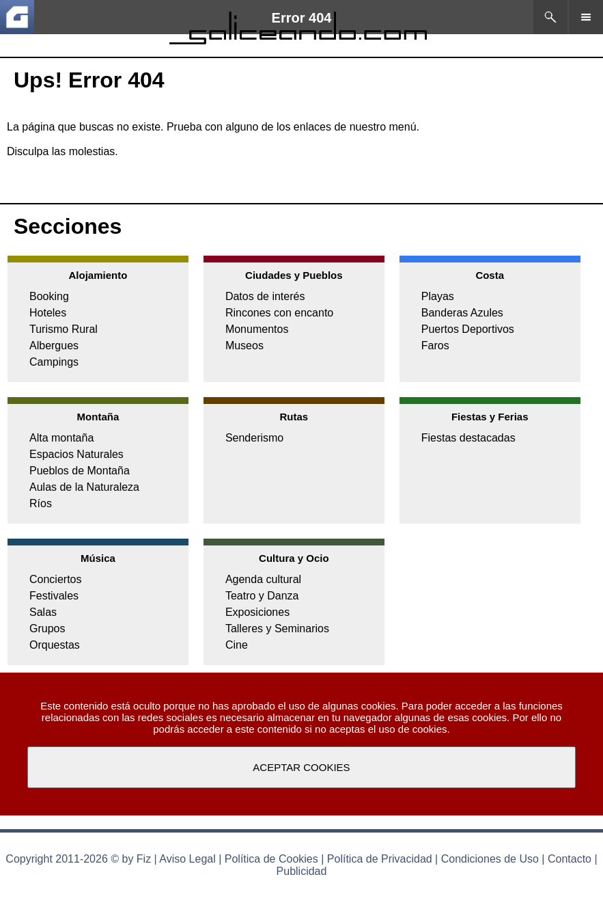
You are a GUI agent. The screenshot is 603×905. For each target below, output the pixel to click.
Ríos (40, 503)
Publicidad (302, 871)
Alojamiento (98, 275)
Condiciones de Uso (490, 859)
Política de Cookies (271, 859)
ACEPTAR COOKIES (301, 767)
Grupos (47, 628)
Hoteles (47, 313)
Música (98, 558)
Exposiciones (257, 612)
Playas (437, 296)
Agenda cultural (263, 579)
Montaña (98, 416)
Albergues (54, 345)
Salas (43, 612)
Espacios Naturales (76, 454)
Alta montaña (61, 438)
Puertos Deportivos (467, 329)
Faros (435, 345)
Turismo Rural (63, 329)
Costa (489, 275)
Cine (236, 645)
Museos (244, 345)
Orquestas (54, 645)
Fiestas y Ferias (490, 416)
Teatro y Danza (262, 596)
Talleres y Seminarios (277, 628)
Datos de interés (265, 296)
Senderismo (254, 438)
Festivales (54, 596)
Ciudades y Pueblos (294, 275)
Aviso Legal (187, 859)
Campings (54, 362)
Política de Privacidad (379, 859)
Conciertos (55, 579)
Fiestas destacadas (468, 438)
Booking (49, 296)
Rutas (293, 416)
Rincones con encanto (279, 313)
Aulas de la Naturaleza (84, 487)
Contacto (569, 859)
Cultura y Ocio (294, 558)
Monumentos (257, 329)
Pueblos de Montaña (79, 470)
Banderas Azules (462, 313)
